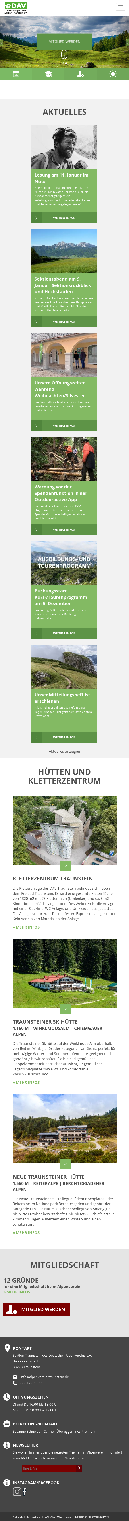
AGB (68, 1516)
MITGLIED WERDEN (43, 1309)
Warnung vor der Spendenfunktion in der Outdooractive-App (61, 493)
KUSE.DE (18, 1516)
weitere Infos (64, 218)
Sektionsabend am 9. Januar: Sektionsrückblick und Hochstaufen (63, 285)
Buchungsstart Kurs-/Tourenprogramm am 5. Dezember (61, 597)
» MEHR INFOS (16, 1292)
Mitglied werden (65, 41)
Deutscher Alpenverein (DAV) (92, 1516)
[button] (9, 42)
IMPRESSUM (34, 1516)
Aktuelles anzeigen (64, 751)
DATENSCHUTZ (53, 1516)
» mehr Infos (26, 927)
